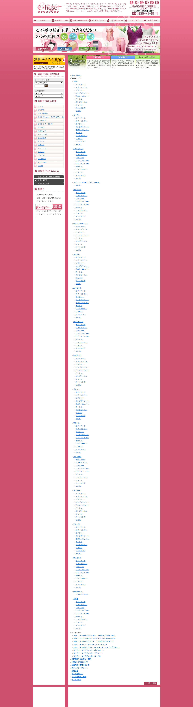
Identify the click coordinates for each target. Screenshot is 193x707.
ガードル (79, 99)
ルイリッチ (42, 131)
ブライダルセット (82, 595)
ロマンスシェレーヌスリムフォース (51, 117)
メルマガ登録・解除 (79, 677)
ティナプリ (42, 138)
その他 (40, 166)
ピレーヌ (41, 155)
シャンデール (43, 113)
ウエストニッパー (82, 96)
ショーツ (79, 105)
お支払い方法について (80, 662)
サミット (41, 141)
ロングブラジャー (82, 93)
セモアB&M (42, 162)
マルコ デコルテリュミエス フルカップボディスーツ (93, 641)
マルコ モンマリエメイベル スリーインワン (90, 644)
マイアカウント (77, 674)
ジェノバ (41, 152)
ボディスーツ (80, 84)
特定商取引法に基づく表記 (81, 659)
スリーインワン (81, 87)
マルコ (40, 106)
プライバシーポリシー (80, 668)
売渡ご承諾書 (43, 180)
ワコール (41, 145)
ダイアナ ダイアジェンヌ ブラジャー (87, 653)
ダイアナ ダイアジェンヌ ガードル (87, 656)
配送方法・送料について (80, 665)
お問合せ (75, 671)
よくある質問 (76, 680)
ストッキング (80, 108)
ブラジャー (80, 90)
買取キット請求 (43, 184)
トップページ (76, 75)
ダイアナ (41, 110)
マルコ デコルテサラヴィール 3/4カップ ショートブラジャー (96, 647)
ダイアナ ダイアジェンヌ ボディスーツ (88, 650)
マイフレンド (43, 134)
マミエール (42, 148)
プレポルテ (42, 159)
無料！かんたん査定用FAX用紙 (49, 177)
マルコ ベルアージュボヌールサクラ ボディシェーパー (94, 638)
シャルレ (41, 127)
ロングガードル (81, 102)
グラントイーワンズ (45, 124)
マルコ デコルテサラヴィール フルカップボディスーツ (94, 635)
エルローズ (42, 120)
